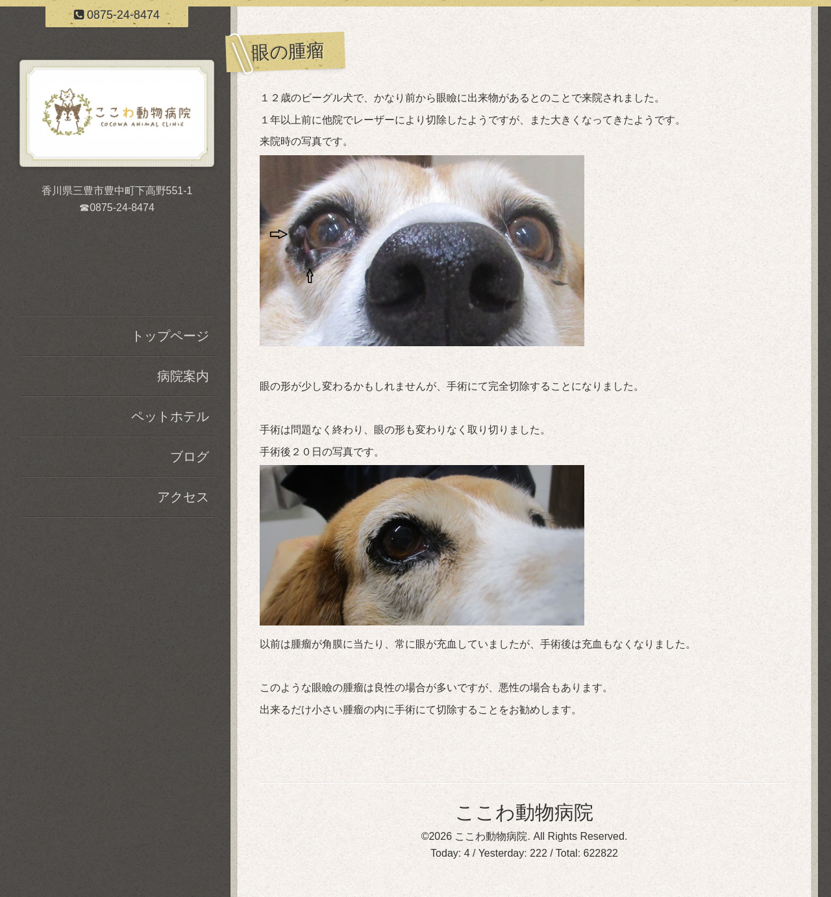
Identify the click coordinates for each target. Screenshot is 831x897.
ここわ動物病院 (524, 812)
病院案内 (183, 376)
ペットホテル (170, 416)
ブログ (189, 456)
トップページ (170, 336)
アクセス (183, 497)
